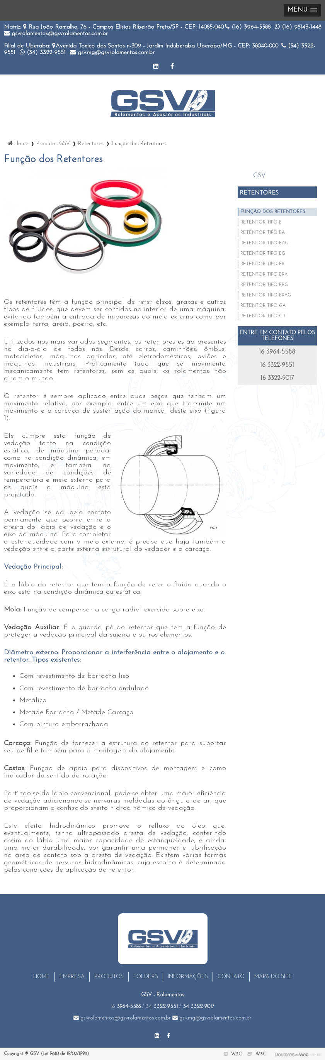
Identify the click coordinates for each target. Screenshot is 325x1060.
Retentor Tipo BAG (264, 243)
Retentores (259, 193)
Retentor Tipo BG (262, 253)
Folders (145, 977)
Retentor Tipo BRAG (265, 295)
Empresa (72, 977)
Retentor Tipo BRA (264, 274)
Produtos (109, 977)
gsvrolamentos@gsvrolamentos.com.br (56, 34)
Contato (231, 977)
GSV (259, 176)
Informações (188, 977)
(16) (248, 27)
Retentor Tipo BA (262, 232)
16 (126, 1006)
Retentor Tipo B (261, 222)
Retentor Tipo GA (263, 305)
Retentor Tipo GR (262, 316)
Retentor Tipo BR (262, 264)
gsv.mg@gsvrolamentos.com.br (112, 53)
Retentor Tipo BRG (264, 285)
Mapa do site (273, 977)
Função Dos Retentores (272, 212)
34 (162, 1006)
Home (41, 977)
